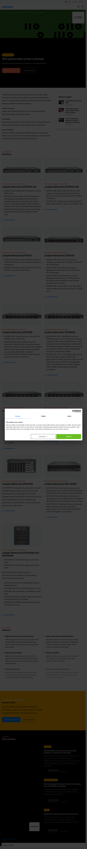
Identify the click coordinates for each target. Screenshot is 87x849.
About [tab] (69, 416)
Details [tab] (43, 416)
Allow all (68, 436)
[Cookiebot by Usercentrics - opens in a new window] (73, 411)
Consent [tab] (17, 416)
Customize (43, 436)
